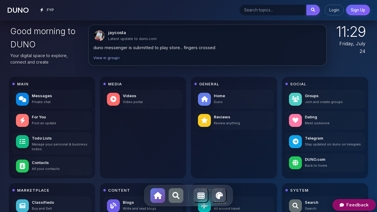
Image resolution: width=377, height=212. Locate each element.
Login (334, 10)
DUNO (18, 10)
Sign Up (358, 10)
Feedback (354, 205)
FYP (47, 10)
